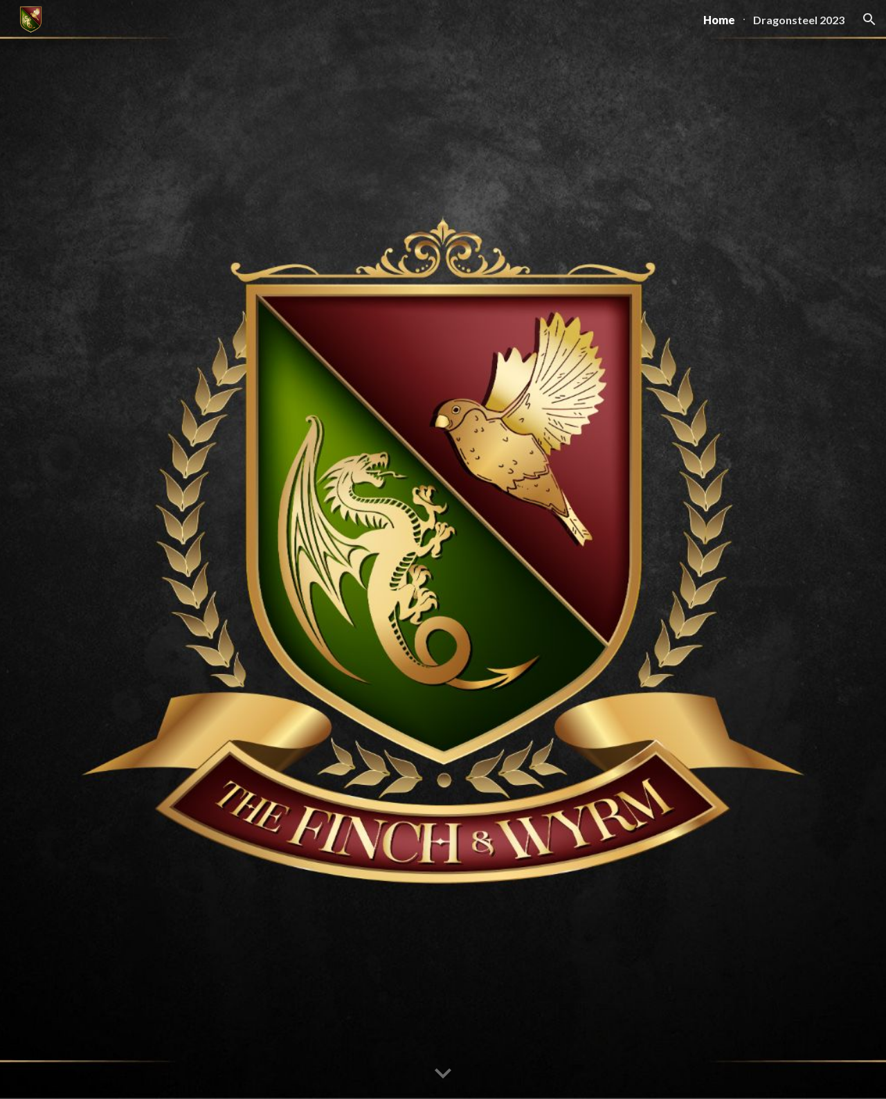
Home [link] (719, 19)
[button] (869, 19)
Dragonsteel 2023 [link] (798, 19)
